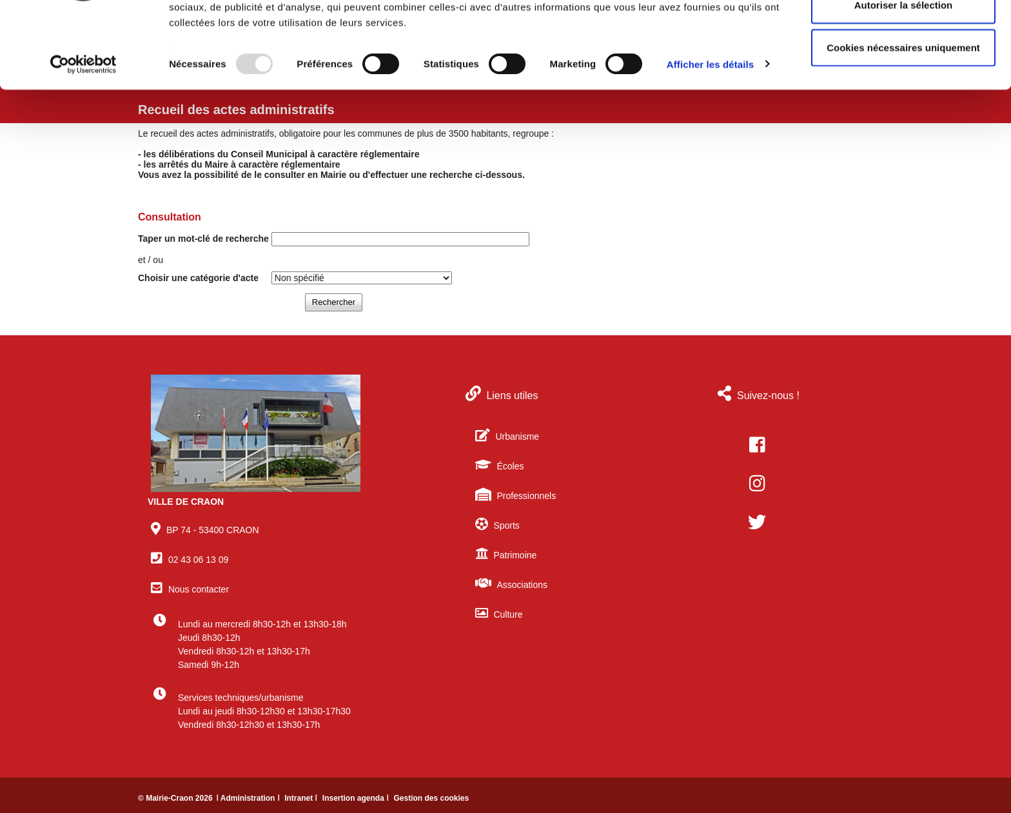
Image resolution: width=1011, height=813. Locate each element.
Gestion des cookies (431, 798)
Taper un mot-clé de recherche (203, 238)
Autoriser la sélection (903, 76)
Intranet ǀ (302, 798)
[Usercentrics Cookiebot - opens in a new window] (83, 135)
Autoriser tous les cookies (903, 33)
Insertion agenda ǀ (356, 798)
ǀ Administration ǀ (249, 798)
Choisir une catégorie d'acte (198, 278)
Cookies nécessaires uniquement (903, 118)
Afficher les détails (710, 135)
